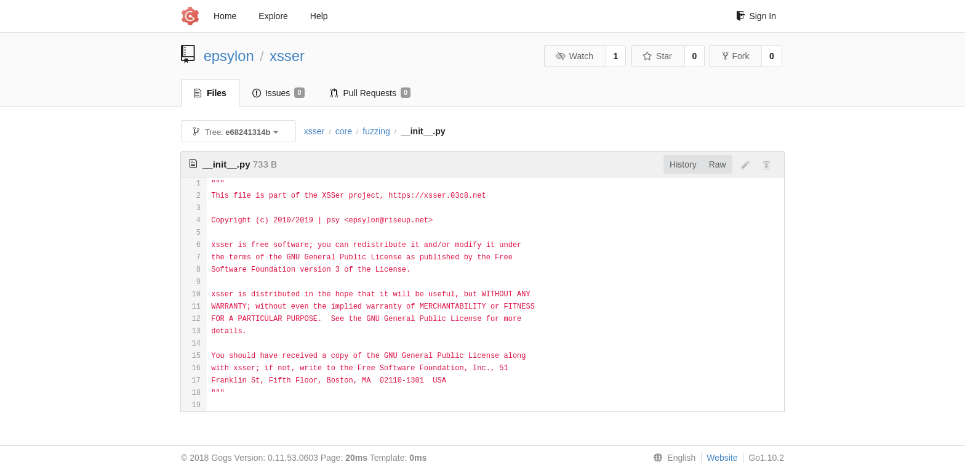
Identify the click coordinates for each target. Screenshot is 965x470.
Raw (717, 164)
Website (722, 458)
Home (225, 16)
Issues (278, 93)
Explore (272, 16)
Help (319, 16)
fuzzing (376, 131)
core (343, 131)
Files (210, 93)
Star (657, 56)
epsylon (229, 55)
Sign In (756, 16)
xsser (287, 55)
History (683, 164)
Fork (736, 56)
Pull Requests (370, 93)
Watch (574, 56)
